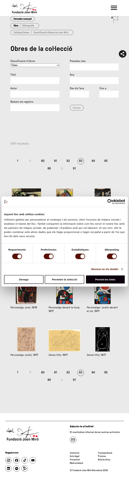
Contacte (74, 453)
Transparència (105, 453)
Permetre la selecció (64, 279)
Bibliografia (28, 26)
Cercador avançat (23, 19)
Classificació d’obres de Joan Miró (50, 32)
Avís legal (74, 456)
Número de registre (21, 101)
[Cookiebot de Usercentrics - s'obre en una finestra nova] (110, 201)
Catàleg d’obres (21, 32)
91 (74, 168)
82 (68, 161)
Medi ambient (76, 463)
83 (80, 161)
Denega (23, 279)
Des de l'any (77, 88)
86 (49, 168)
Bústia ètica (104, 459)
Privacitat (75, 459)
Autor (13, 88)
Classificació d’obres (22, 61)
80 (43, 161)
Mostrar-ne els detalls (104, 268)
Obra (16, 26)
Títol (13, 74)
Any (72, 74)
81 (55, 161)
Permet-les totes (105, 279)
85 (106, 161)
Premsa (102, 456)
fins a (102, 88)
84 (93, 161)
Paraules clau (78, 61)
